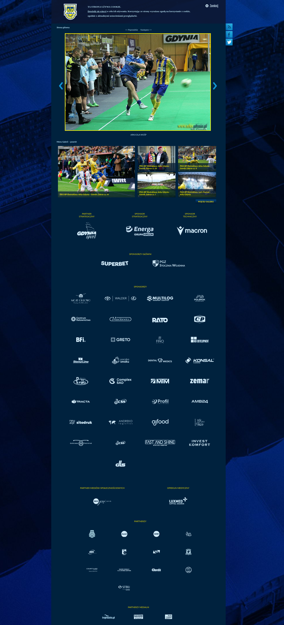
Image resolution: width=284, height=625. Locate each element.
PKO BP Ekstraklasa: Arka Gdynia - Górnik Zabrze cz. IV (84, 194)
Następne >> (146, 30)
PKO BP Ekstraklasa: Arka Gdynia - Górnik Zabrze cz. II (195, 167)
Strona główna (63, 27)
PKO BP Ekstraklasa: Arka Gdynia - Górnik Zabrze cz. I (154, 193)
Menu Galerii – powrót (67, 142)
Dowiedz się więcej (97, 11)
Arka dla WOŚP (139, 135)
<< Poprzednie (131, 30)
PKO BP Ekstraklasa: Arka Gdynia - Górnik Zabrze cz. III (154, 167)
